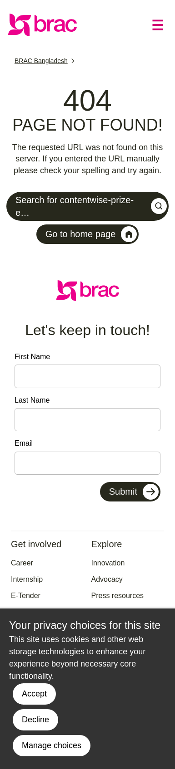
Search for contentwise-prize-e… (91, 206)
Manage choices (51, 745)
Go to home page (91, 234)
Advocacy (107, 579)
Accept (34, 693)
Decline (35, 719)
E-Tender (25, 595)
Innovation (108, 563)
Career (22, 563)
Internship (27, 579)
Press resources (117, 595)
